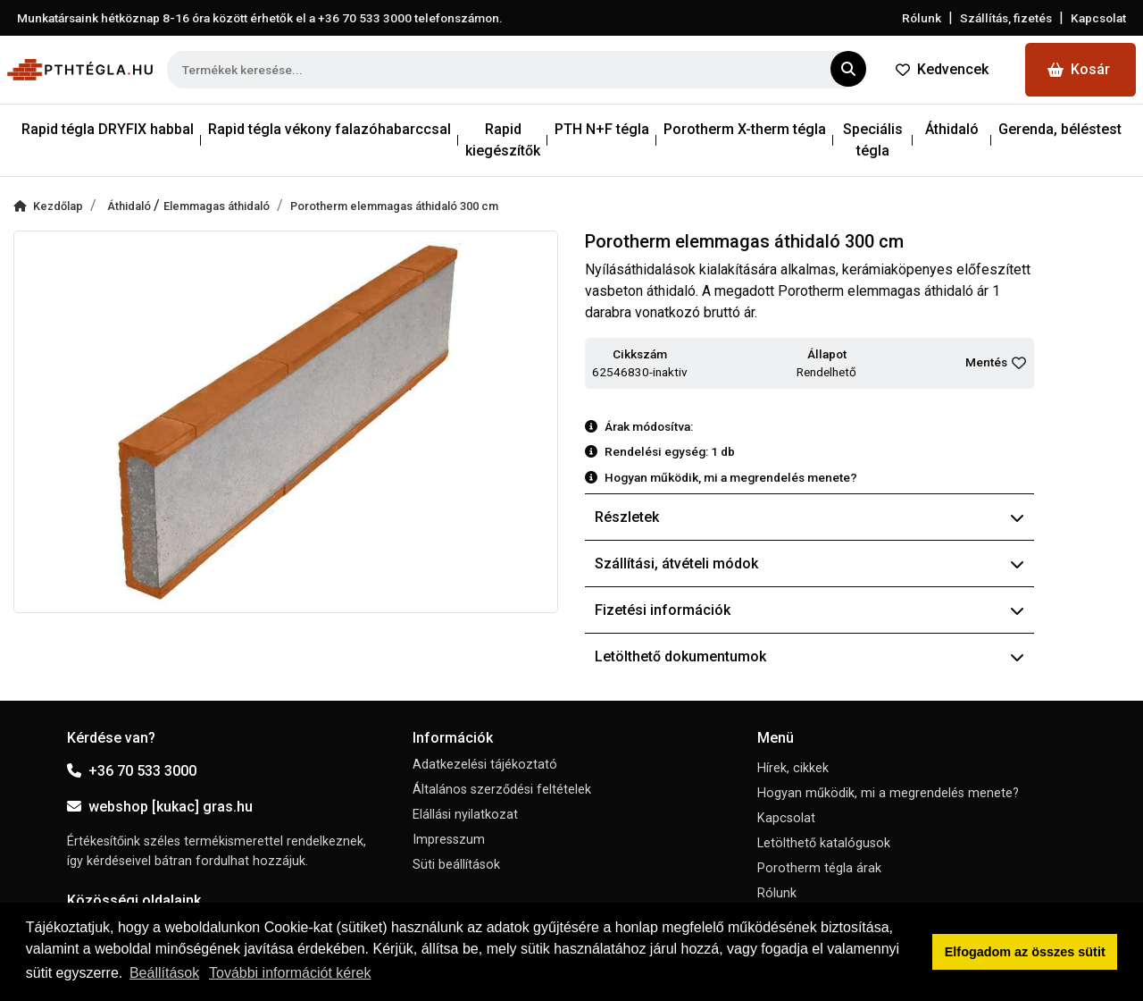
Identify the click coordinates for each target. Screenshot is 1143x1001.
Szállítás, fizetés (1006, 18)
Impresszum (449, 839)
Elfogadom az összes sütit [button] (1025, 952)
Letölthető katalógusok (823, 843)
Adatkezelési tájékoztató (485, 764)
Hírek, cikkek (793, 768)
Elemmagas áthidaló (216, 206)
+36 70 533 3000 (131, 770)
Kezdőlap (48, 206)
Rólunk (921, 18)
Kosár (1078, 69)
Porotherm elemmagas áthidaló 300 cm (394, 206)
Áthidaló (130, 206)
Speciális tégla (873, 140)
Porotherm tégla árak (819, 868)
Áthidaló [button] (952, 129)
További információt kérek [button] (290, 972)
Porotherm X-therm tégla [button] (744, 129)
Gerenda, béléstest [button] (1060, 129)
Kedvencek (942, 69)
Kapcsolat (1098, 18)
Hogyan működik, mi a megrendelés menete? (888, 793)
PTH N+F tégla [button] (602, 129)
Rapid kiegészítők (502, 140)
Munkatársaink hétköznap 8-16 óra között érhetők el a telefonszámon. (260, 18)
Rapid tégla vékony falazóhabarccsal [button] (329, 129)
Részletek (809, 517)
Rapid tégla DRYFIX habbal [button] (107, 129)
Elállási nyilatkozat (465, 814)
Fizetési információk (809, 609)
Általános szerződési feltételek (502, 789)
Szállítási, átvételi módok (809, 563)
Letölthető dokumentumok (809, 656)
